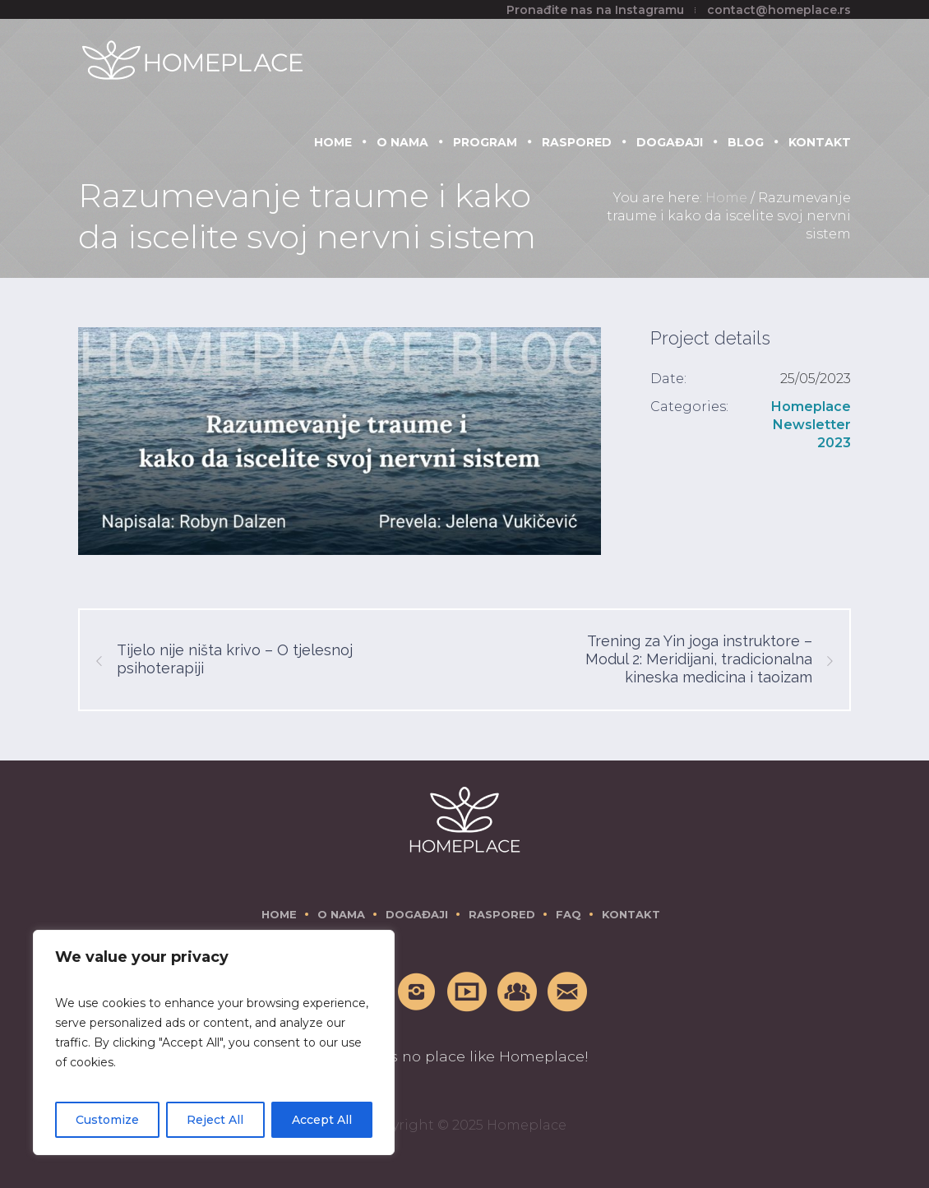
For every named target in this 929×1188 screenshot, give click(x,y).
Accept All (322, 1119)
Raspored (502, 914)
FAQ (568, 914)
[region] (214, 1042)
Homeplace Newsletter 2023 (811, 425)
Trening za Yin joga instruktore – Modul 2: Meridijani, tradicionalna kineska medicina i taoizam (698, 659)
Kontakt (631, 914)
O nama (341, 914)
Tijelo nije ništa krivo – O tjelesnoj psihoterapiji (235, 659)
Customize (107, 1119)
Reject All (215, 1119)
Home (726, 198)
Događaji (417, 914)
